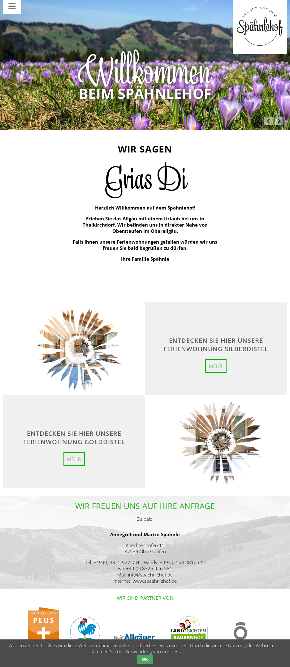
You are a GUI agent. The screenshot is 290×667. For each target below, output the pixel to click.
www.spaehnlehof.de (155, 581)
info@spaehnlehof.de (150, 575)
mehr (216, 366)
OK (145, 659)
